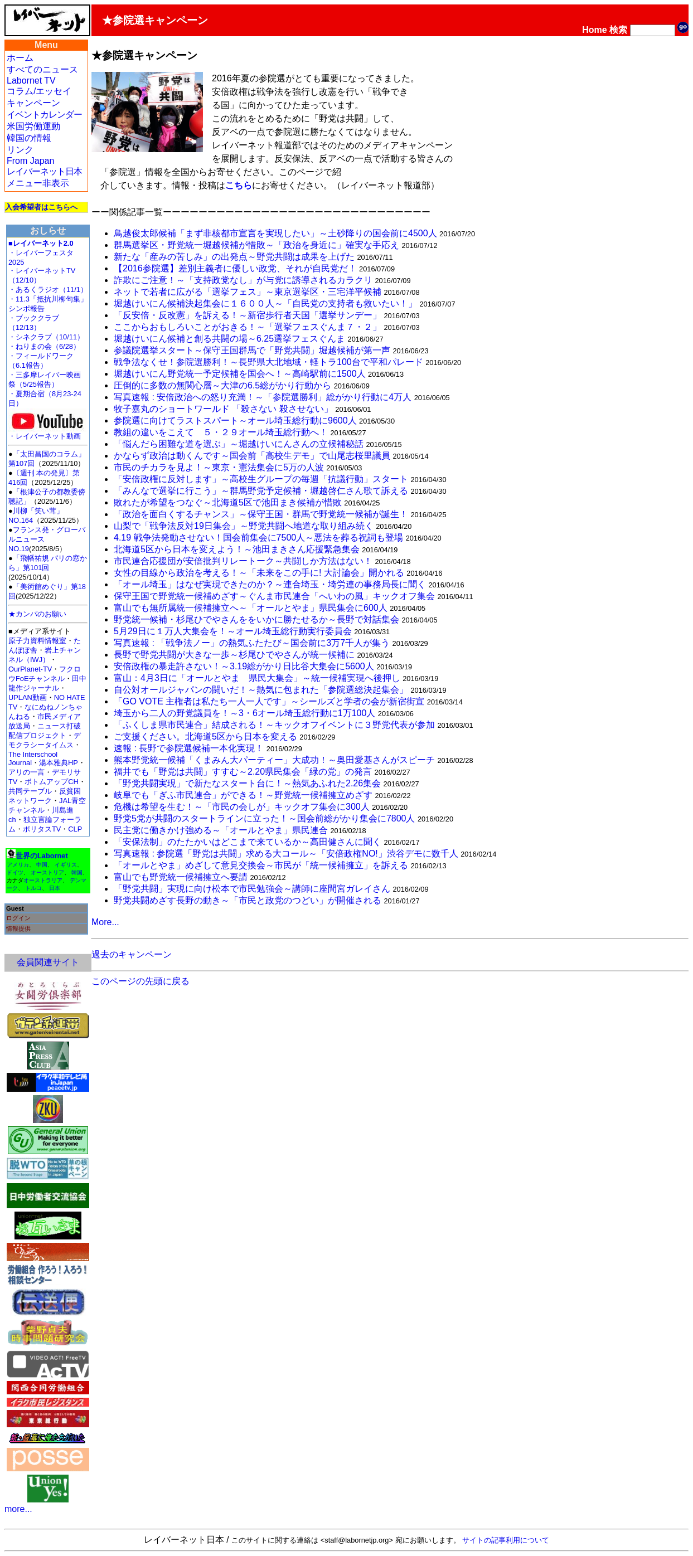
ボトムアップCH (51, 781)
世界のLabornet (42, 856)
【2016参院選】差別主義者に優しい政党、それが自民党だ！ (235, 268)
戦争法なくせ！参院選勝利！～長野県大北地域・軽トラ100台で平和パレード (268, 362)
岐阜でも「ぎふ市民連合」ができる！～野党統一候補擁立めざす (243, 795)
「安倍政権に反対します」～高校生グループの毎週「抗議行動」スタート (261, 479)
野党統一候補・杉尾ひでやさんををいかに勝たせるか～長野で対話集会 (256, 619)
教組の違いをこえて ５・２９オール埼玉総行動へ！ (221, 432)
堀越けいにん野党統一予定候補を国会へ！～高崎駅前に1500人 (240, 373)
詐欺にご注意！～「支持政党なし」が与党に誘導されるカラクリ (243, 280)
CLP (75, 829)
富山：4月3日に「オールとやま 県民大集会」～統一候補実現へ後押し (257, 678)
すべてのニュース (42, 69)
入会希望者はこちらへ (41, 207)
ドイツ (15, 872)
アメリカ (18, 865)
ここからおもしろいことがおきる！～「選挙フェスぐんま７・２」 (247, 327)
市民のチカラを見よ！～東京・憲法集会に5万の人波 (219, 467)
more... (18, 1509)
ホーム (20, 57)
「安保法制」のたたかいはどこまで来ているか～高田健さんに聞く (247, 842)
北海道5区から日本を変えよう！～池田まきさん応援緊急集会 (237, 549)
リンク (20, 149)
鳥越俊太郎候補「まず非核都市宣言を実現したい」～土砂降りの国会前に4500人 (275, 233)
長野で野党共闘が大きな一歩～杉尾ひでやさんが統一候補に (234, 654)
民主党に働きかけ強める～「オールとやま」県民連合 (221, 830)
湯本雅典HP (58, 762)
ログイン (18, 918)
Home (594, 30)
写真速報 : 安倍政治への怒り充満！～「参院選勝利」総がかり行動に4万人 (262, 397)
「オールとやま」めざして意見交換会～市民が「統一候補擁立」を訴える (261, 865)
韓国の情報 (29, 138)
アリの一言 (26, 772)
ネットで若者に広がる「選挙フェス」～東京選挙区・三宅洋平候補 (247, 291)
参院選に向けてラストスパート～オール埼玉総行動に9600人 (235, 420)
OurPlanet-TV (30, 669)
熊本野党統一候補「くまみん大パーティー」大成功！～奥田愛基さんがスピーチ (274, 760)
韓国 (77, 872)
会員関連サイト (48, 962)
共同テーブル (30, 791)
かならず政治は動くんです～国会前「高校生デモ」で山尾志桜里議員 (252, 455)
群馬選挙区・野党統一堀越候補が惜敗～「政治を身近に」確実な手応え (256, 245)
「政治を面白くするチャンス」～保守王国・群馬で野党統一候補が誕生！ (261, 514)
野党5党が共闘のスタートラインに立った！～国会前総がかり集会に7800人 (264, 818)
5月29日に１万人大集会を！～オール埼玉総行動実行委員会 (233, 631)
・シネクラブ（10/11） (46, 337)
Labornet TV (31, 80)
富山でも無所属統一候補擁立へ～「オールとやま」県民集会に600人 (250, 607)
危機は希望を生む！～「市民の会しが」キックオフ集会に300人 (242, 806)
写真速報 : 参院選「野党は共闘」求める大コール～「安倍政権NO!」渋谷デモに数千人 (286, 853)
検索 (618, 30)
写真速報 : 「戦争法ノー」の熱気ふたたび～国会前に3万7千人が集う (252, 643)
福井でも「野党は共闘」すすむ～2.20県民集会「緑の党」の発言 (243, 771)
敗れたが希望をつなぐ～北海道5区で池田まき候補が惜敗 (228, 502)
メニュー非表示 (38, 183)
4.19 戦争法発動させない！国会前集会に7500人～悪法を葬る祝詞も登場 (258, 537)
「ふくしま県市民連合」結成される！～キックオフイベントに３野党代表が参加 (274, 725)
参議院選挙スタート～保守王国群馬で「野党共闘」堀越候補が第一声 (252, 350)
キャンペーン (33, 103)
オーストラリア (42, 880)
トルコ (33, 888)
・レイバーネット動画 (47, 432)
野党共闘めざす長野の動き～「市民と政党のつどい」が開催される (247, 900)
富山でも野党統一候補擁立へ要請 (181, 877)
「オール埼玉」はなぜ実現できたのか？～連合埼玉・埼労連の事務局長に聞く (270, 584)
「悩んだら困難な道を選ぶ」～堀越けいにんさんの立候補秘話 (239, 444)
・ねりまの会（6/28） (44, 346)
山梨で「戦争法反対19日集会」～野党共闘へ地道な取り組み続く (244, 526)
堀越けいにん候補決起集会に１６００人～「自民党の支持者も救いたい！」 (265, 303)
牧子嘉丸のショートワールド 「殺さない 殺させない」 (223, 409)
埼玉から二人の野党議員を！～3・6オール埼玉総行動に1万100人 (244, 713)
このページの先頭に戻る (140, 981)
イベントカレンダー (44, 114)
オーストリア (47, 872)
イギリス (66, 865)
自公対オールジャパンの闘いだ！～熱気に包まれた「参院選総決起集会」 (261, 689)
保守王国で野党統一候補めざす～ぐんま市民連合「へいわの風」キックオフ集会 (274, 596)
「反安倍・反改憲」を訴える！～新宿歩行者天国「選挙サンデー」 (247, 315)
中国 (41, 865)
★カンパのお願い (37, 614)
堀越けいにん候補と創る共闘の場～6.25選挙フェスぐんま (229, 338)
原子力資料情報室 (37, 640)
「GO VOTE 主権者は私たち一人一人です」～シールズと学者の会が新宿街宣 (269, 701)
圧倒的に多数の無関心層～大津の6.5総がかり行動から (222, 385)
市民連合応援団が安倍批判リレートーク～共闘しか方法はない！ (243, 561)
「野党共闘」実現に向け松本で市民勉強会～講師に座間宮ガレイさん (252, 888)
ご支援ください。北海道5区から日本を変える (205, 736)
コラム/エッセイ (39, 91)
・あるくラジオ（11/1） (48, 289)
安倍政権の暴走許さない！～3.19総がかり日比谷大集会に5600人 (244, 666)
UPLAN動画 (27, 697)
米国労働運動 (33, 126)
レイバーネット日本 (44, 171)
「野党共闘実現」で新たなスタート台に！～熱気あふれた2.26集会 (247, 783)
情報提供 (18, 928)
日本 (54, 888)
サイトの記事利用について (505, 1540)
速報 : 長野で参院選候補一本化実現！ (189, 748)
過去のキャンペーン (131, 954)
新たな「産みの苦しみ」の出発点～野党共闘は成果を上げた (234, 256)
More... (105, 922)
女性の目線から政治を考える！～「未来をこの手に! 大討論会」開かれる (259, 572)
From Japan (30, 161)
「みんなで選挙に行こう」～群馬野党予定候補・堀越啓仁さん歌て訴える (261, 490)
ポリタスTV (42, 829)
